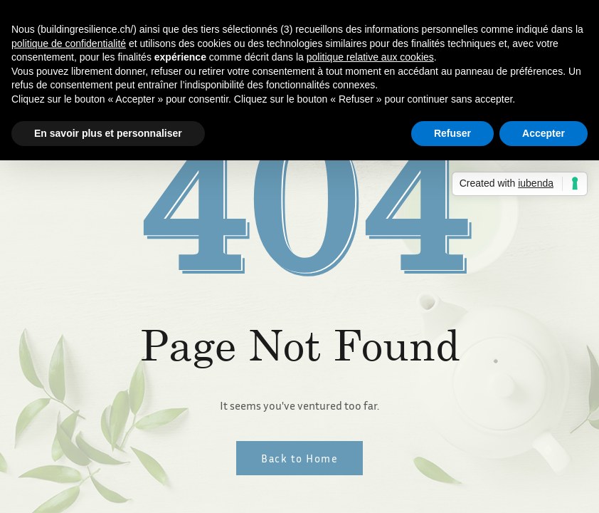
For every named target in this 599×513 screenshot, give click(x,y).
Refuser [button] (452, 133)
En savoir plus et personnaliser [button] (108, 133)
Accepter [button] (543, 133)
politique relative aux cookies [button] (370, 57)
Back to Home (299, 458)
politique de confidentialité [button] (68, 43)
